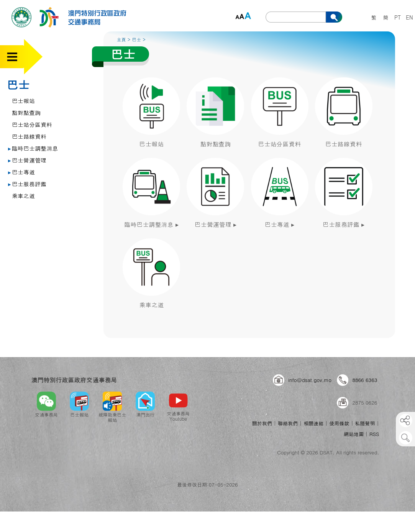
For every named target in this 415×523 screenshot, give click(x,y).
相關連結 (313, 423)
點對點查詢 (26, 112)
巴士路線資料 (29, 136)
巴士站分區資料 (32, 124)
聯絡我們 (288, 423)
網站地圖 (354, 434)
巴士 (18, 84)
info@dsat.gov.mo (309, 380)
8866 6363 (364, 380)
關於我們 (262, 423)
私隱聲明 (365, 423)
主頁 (121, 39)
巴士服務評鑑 (27, 184)
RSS (374, 434)
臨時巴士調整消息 (33, 148)
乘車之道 (23, 196)
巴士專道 (21, 172)
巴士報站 (23, 101)
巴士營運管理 (27, 160)
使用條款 (339, 423)
